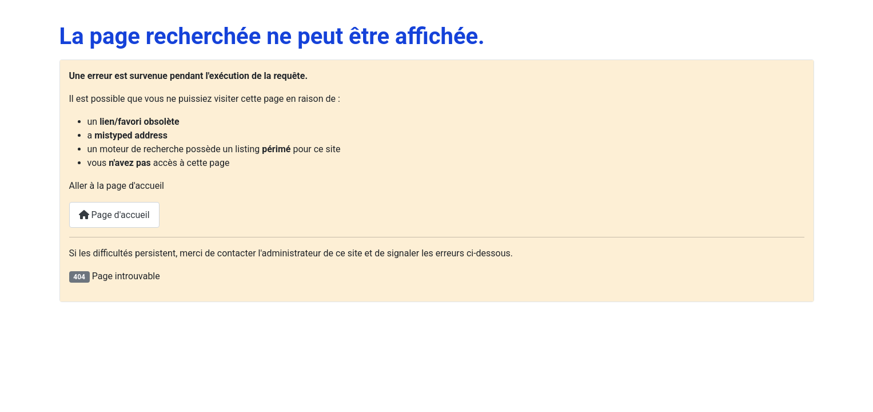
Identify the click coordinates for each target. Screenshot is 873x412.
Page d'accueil (114, 214)
